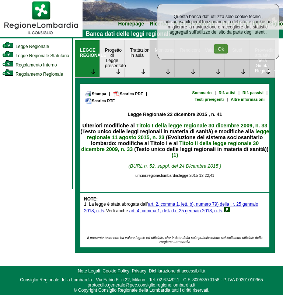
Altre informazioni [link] (248, 99)
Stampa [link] (95, 93)
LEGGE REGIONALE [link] (89, 53)
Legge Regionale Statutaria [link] (35, 55)
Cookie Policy (115, 271)
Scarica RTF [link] (100, 101)
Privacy (139, 271)
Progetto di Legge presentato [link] (115, 58)
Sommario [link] (202, 92)
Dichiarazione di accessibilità (177, 271)
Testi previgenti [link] (209, 99)
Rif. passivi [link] (252, 92)
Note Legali (89, 271)
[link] (41, 35)
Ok (221, 49)
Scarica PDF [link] (128, 94)
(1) (175, 155)
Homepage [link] (131, 24)
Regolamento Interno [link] (29, 65)
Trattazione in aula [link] (140, 53)
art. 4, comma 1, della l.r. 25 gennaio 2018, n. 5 (175, 210)
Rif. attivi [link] (227, 92)
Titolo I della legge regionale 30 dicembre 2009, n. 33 (202, 125)
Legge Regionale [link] (25, 46)
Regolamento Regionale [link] (32, 74)
